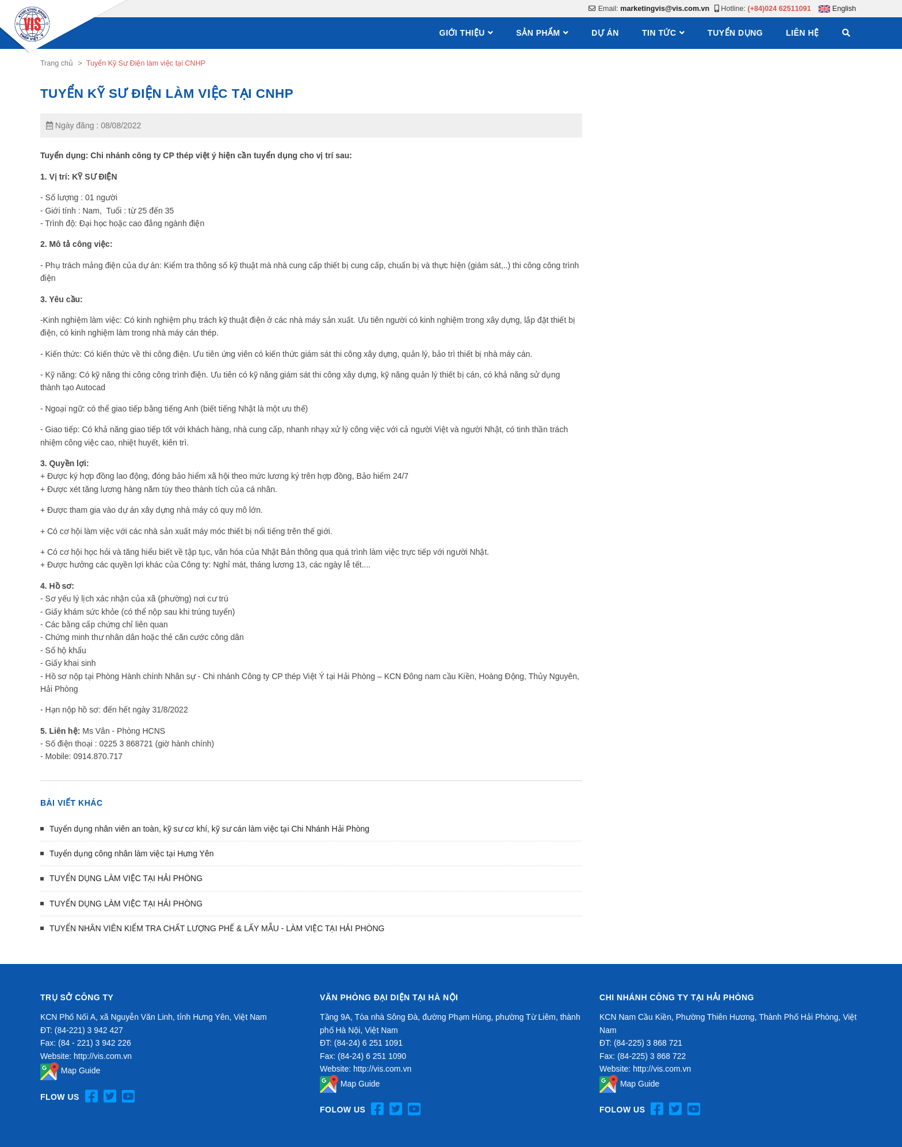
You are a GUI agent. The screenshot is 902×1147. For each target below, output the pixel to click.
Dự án (605, 32)
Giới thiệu (462, 32)
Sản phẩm (538, 32)
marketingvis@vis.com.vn (664, 9)
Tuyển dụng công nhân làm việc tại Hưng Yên (131, 853)
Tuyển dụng (735, 32)
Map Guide (70, 1070)
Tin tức (659, 32)
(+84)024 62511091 (779, 9)
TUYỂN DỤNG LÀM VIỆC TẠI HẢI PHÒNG (125, 878)
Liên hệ (802, 32)
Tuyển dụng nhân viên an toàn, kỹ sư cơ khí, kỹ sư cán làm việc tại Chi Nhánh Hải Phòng (209, 828)
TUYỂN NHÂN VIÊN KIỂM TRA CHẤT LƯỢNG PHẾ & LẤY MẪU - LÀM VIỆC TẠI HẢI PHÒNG (217, 928)
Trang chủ (56, 63)
